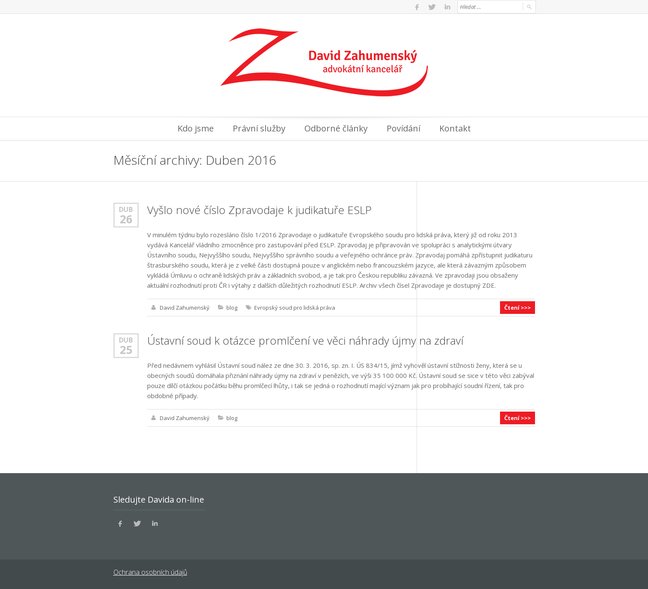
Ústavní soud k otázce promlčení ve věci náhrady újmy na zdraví (305, 340)
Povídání (403, 128)
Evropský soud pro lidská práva (294, 307)
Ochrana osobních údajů (150, 572)
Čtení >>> (517, 307)
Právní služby (259, 128)
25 (126, 350)
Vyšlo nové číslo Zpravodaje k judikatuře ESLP (259, 209)
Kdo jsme (195, 128)
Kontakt (455, 128)
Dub (126, 209)
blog (231, 307)
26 (126, 219)
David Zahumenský (185, 307)
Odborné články (336, 128)
